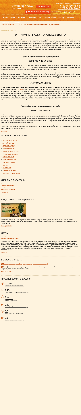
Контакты (16, 23)
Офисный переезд (9, 146)
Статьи (19, 24)
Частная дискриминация (10, 238)
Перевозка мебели (9, 148)
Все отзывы (4, 192)
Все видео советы (6, 226)
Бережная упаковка (9, 162)
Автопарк (61, 17)
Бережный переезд (9, 170)
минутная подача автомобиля (42, 312)
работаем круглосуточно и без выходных (42, 291)
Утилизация (7, 168)
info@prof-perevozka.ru (66, 12)
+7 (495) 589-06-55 (69, 5)
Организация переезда (10, 154)
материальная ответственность (42, 284)
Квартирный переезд (10, 140)
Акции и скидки (50, 17)
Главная (5, 17)
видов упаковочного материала (42, 318)
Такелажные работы (9, 159)
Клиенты (70, 17)
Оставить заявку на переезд (39, 12)
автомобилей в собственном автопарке (42, 305)
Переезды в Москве (7, 24)
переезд (25, 40)
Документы (6, 23)
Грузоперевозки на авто (11, 151)
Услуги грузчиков (8, 157)
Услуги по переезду (17, 17)
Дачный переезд (8, 143)
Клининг (5, 165)
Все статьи (4, 252)
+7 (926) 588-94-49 (69, 8)
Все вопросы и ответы (7, 271)
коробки (20, 89)
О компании (31, 17)
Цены (40, 17)
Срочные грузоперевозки (11, 173)
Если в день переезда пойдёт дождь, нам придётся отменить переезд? (25, 264)
